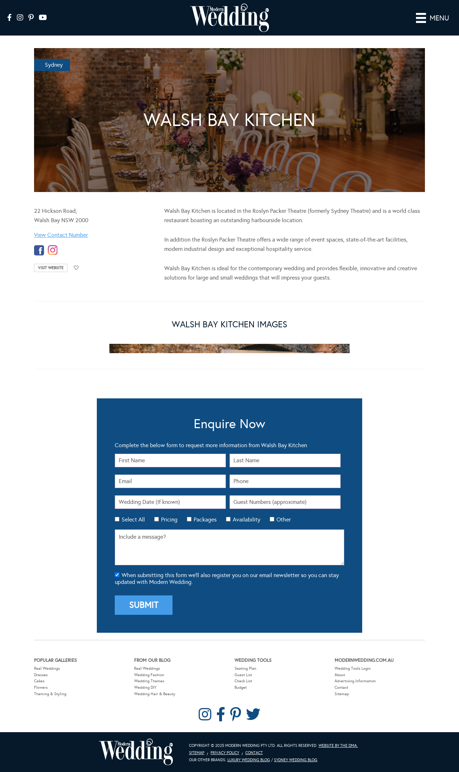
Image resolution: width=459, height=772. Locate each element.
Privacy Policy (224, 752)
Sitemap (342, 694)
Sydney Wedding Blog (295, 760)
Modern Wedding (136, 752)
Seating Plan (245, 668)
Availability (246, 519)
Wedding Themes (149, 681)
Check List (243, 681)
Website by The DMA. (338, 745)
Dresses (41, 675)
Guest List (243, 675)
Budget (241, 687)
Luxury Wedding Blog (248, 760)
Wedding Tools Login (353, 668)
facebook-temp (39, 250)
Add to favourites (76, 268)
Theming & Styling (50, 694)
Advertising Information (355, 681)
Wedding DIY (145, 687)
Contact (341, 687)
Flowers (41, 687)
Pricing (169, 519)
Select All (133, 519)
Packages (205, 519)
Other (283, 519)
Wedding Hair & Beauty (154, 694)
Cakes (39, 681)
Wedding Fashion (149, 675)
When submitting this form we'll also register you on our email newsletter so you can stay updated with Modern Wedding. (227, 578)
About (340, 675)
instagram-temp (53, 250)
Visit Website (50, 268)
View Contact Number (61, 234)
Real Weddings (47, 668)
